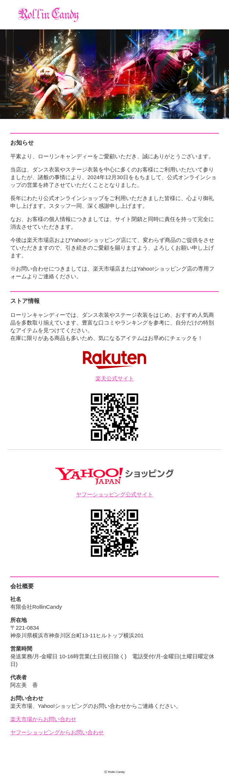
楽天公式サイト (114, 378)
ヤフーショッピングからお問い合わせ (57, 732)
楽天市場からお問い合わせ (43, 719)
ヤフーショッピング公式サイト (114, 494)
